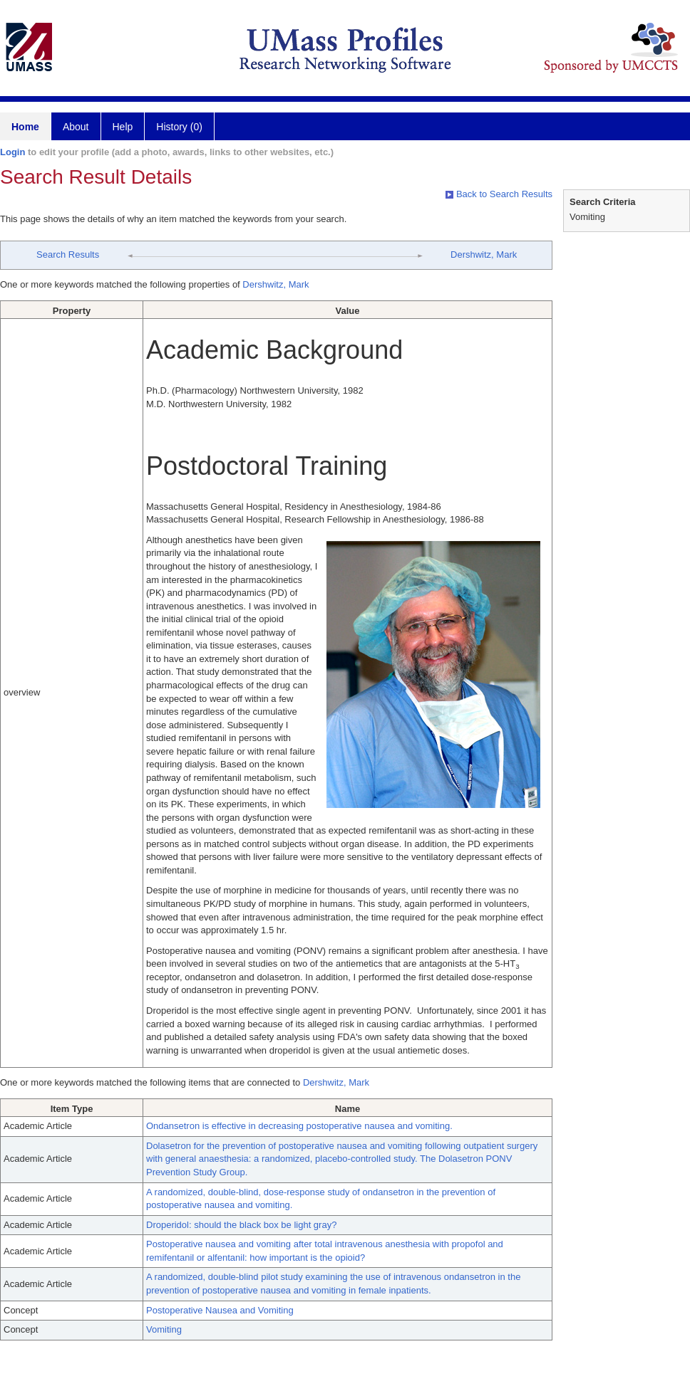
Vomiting (164, 1329)
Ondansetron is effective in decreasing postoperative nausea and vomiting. (299, 1125)
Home (25, 126)
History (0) (179, 126)
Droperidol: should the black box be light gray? (241, 1224)
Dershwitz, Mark (483, 254)
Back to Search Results (499, 194)
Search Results (67, 254)
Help (123, 126)
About (76, 126)
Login (12, 152)
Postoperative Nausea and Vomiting (220, 1310)
